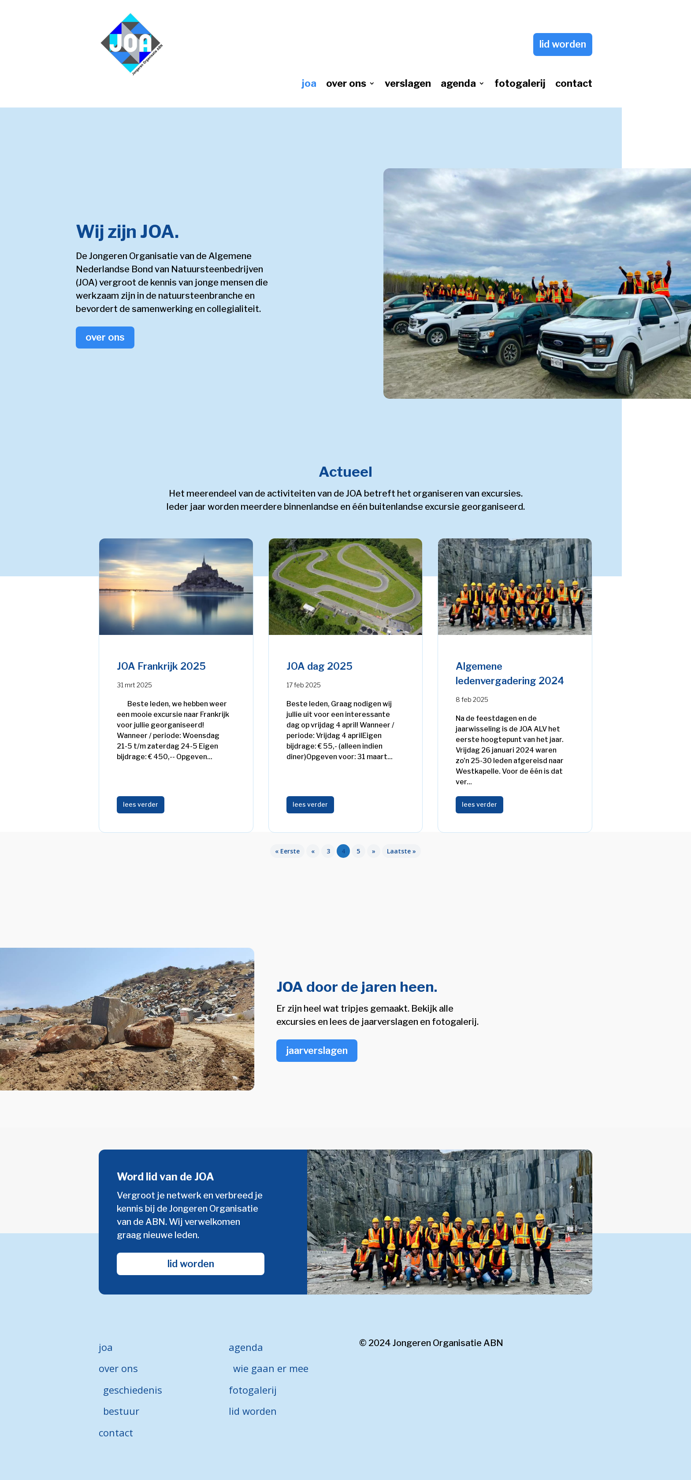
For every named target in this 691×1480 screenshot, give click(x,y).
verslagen (408, 84)
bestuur (121, 1410)
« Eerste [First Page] (287, 851)
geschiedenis (132, 1389)
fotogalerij (520, 84)
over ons (346, 84)
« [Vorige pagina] (313, 851)
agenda (458, 84)
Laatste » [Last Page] (401, 851)
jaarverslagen (317, 1050)
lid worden (562, 44)
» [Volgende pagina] (373, 851)
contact (573, 84)
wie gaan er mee (270, 1368)
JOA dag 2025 (319, 666)
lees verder (140, 804)
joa (309, 84)
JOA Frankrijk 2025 (161, 666)
